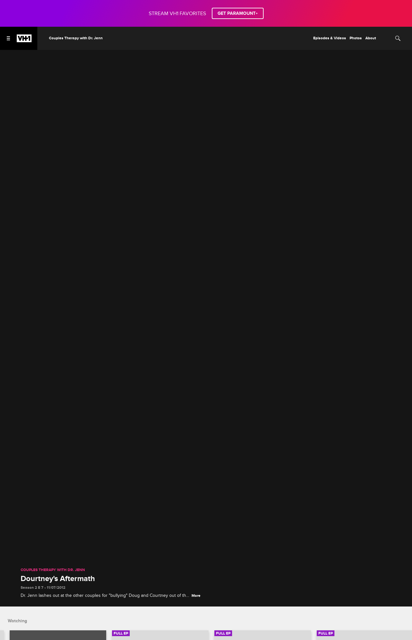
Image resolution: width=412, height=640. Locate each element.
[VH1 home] (24, 40)
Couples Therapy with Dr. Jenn (53, 570)
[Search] (397, 38)
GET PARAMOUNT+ (238, 13)
